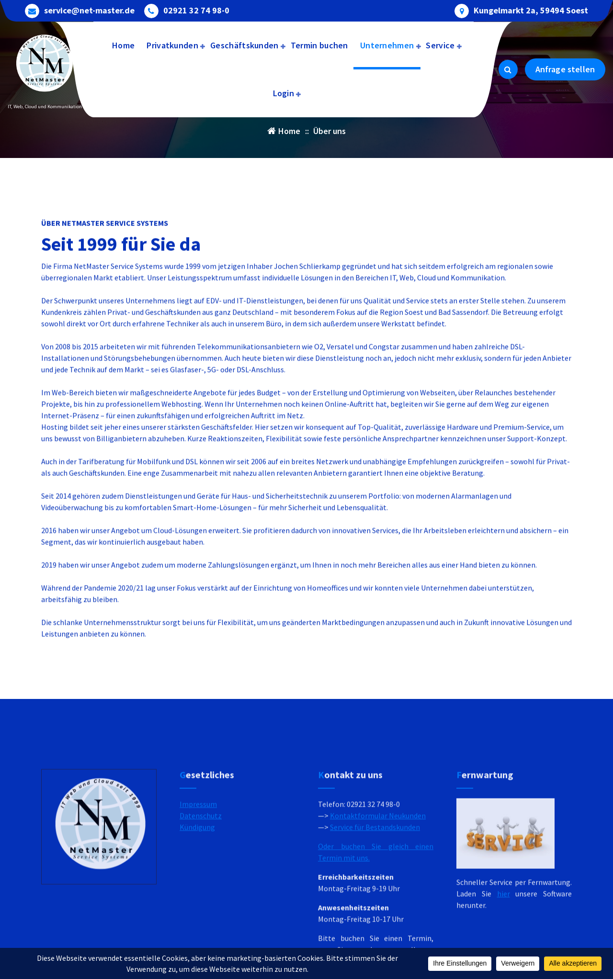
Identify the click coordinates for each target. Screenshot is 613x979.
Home (123, 45)
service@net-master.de (89, 9)
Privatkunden (172, 45)
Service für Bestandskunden (375, 912)
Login (284, 93)
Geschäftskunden (244, 45)
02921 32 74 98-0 (196, 9)
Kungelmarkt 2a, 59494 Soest (531, 9)
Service (440, 45)
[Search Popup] (508, 69)
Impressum (198, 889)
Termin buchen (319, 45)
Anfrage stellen (565, 69)
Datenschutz (201, 901)
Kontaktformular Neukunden (378, 901)
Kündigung (197, 912)
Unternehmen (387, 45)
